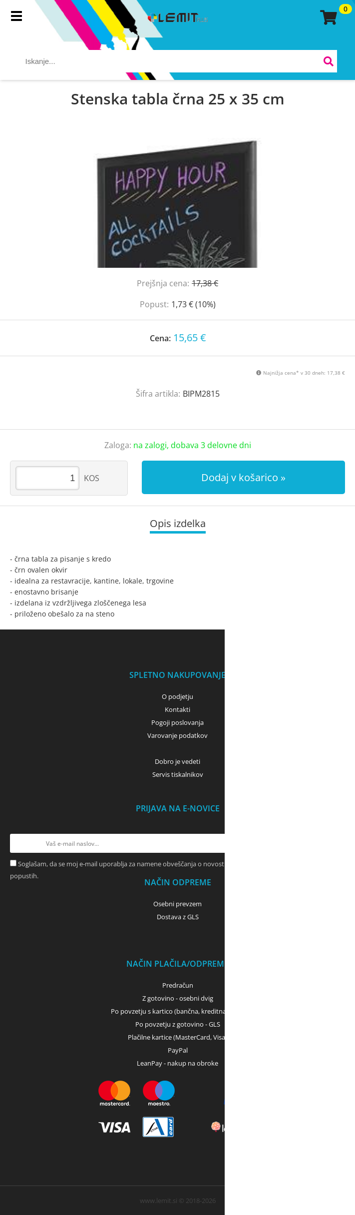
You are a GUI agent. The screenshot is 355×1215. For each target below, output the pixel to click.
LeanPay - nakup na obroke (177, 1063)
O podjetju (177, 696)
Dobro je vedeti (177, 761)
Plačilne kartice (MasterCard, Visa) (177, 1037)
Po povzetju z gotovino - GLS (177, 1024)
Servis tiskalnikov (177, 774)
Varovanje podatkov (177, 735)
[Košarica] (327, 17)
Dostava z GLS (178, 916)
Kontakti (177, 709)
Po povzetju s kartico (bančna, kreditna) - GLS (178, 1011)
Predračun (177, 985)
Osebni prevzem (177, 903)
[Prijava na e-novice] (335, 843)
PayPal (178, 1050)
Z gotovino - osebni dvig (177, 998)
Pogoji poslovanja (177, 722)
